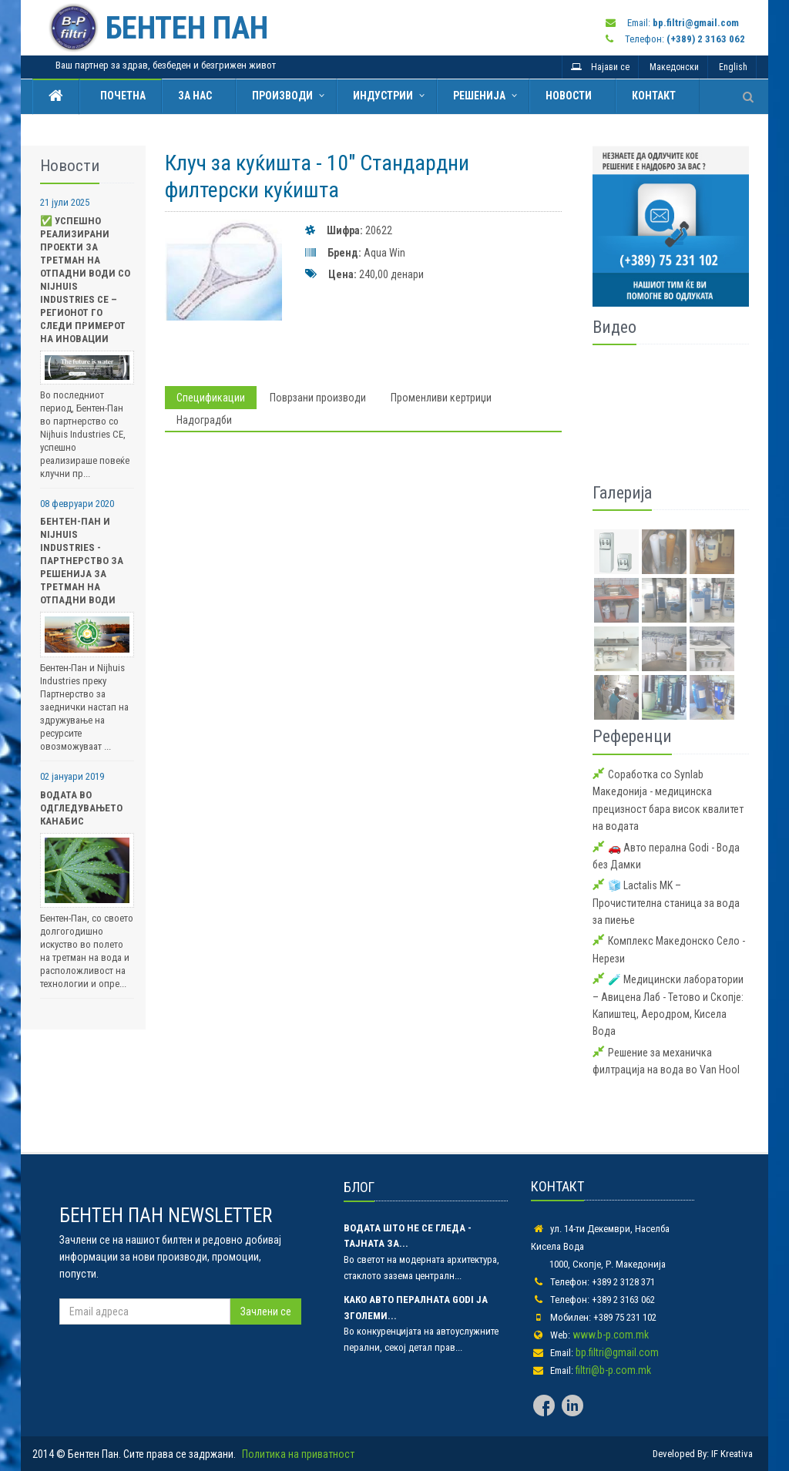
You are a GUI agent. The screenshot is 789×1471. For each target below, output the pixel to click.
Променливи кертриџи (441, 397)
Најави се (600, 67)
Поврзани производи (318, 397)
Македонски (674, 67)
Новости (569, 95)
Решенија (479, 95)
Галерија (622, 492)
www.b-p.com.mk (610, 1334)
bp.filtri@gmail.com (617, 1352)
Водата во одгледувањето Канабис (81, 808)
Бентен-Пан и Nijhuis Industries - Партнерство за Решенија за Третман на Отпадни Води (81, 561)
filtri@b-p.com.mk (613, 1370)
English (733, 67)
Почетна (121, 95)
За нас (195, 95)
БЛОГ (359, 1187)
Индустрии (383, 95)
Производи (282, 95)
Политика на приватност (298, 1454)
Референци (632, 736)
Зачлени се (265, 1311)
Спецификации (210, 397)
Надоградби (204, 420)
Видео (614, 327)
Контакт (654, 95)
